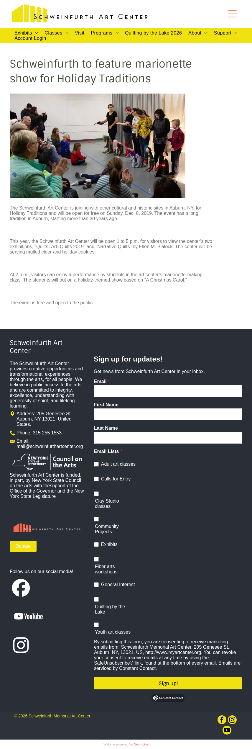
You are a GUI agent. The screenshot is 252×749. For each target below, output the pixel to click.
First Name (106, 404)
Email (100, 381)
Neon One (141, 744)
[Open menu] (232, 13)
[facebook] (222, 720)
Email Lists (106, 451)
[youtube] (227, 731)
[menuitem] (26, 33)
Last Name (106, 428)
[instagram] (232, 720)
